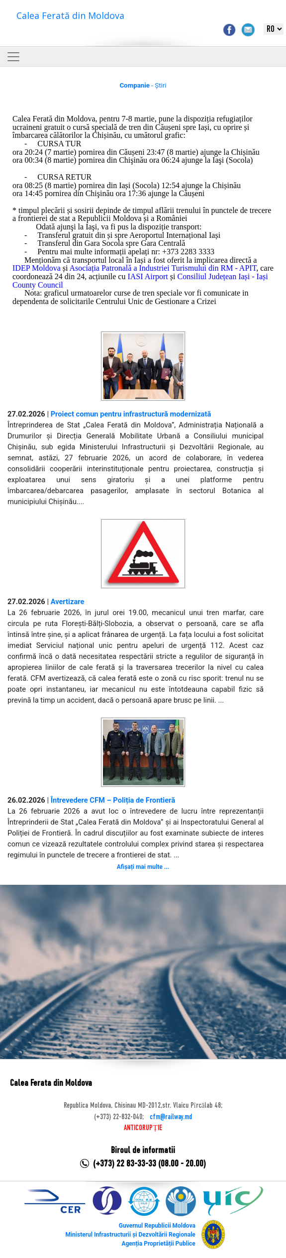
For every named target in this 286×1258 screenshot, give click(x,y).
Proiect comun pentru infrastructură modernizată (131, 414)
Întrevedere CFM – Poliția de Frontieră (113, 800)
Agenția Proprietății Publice (158, 1243)
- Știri (142, 85)
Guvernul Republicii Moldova (157, 1225)
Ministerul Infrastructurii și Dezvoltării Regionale (130, 1234)
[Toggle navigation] (13, 56)
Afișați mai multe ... (143, 866)
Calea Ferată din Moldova (70, 15)
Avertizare (68, 601)
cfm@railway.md (171, 1117)
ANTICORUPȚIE (143, 1128)
